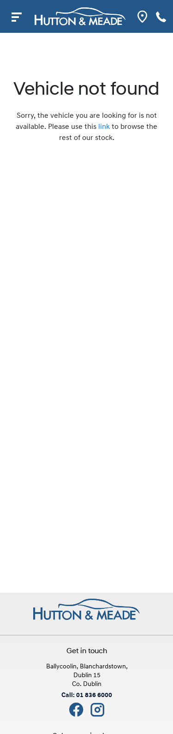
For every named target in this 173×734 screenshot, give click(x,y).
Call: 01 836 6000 (86, 695)
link (104, 127)
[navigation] (16, 16)
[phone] (161, 16)
